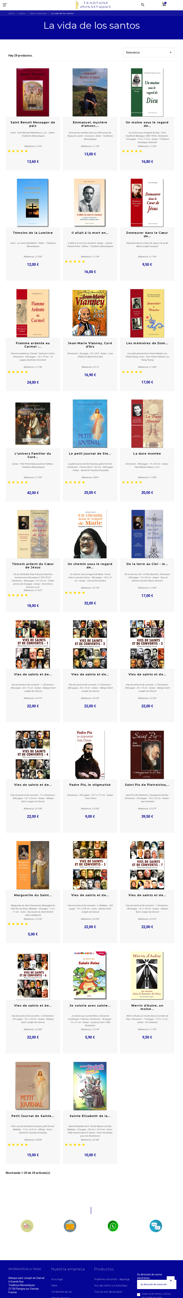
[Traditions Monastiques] (94, 4)
